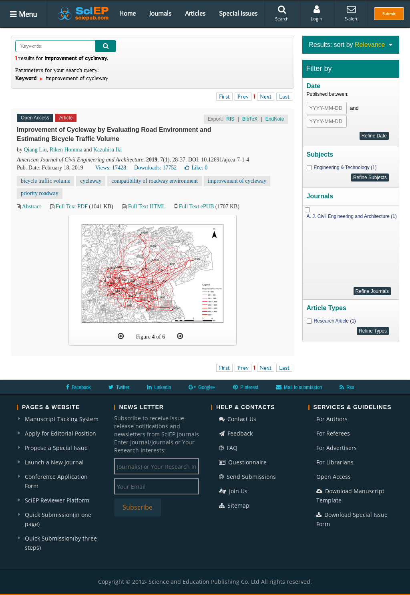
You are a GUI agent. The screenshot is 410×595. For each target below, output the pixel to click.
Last (284, 96)
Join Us (233, 491)
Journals (160, 13)
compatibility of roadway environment (154, 181)
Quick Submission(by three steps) (61, 542)
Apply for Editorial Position (60, 433)
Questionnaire (243, 462)
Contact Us (237, 419)
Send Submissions (247, 476)
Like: (196, 168)
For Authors (332, 419)
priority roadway (39, 193)
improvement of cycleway (237, 181)
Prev (243, 96)
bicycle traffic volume (45, 181)
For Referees (333, 433)
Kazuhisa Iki (107, 150)
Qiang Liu (35, 150)
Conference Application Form (56, 481)
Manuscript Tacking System (61, 419)
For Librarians (335, 462)
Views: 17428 (110, 168)
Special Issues (238, 13)
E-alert (351, 13)
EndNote (274, 119)
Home (127, 13)
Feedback (236, 433)
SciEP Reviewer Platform (57, 500)
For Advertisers (336, 448)
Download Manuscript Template (350, 495)
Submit (389, 13)
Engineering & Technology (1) (345, 167)
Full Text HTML (146, 207)
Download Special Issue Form (352, 519)
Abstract (31, 207)
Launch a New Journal (54, 462)
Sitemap (234, 505)
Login (316, 13)
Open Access (333, 476)
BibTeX (249, 119)
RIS (230, 119)
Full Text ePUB (196, 207)
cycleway (90, 181)
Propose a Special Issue (56, 448)
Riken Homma (66, 150)
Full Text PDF (72, 207)
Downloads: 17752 (155, 168)
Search (282, 13)
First (224, 96)
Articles (195, 13)
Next (265, 96)
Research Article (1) (335, 321)
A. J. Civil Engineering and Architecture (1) (352, 216)
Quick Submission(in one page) (58, 519)
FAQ (228, 448)
